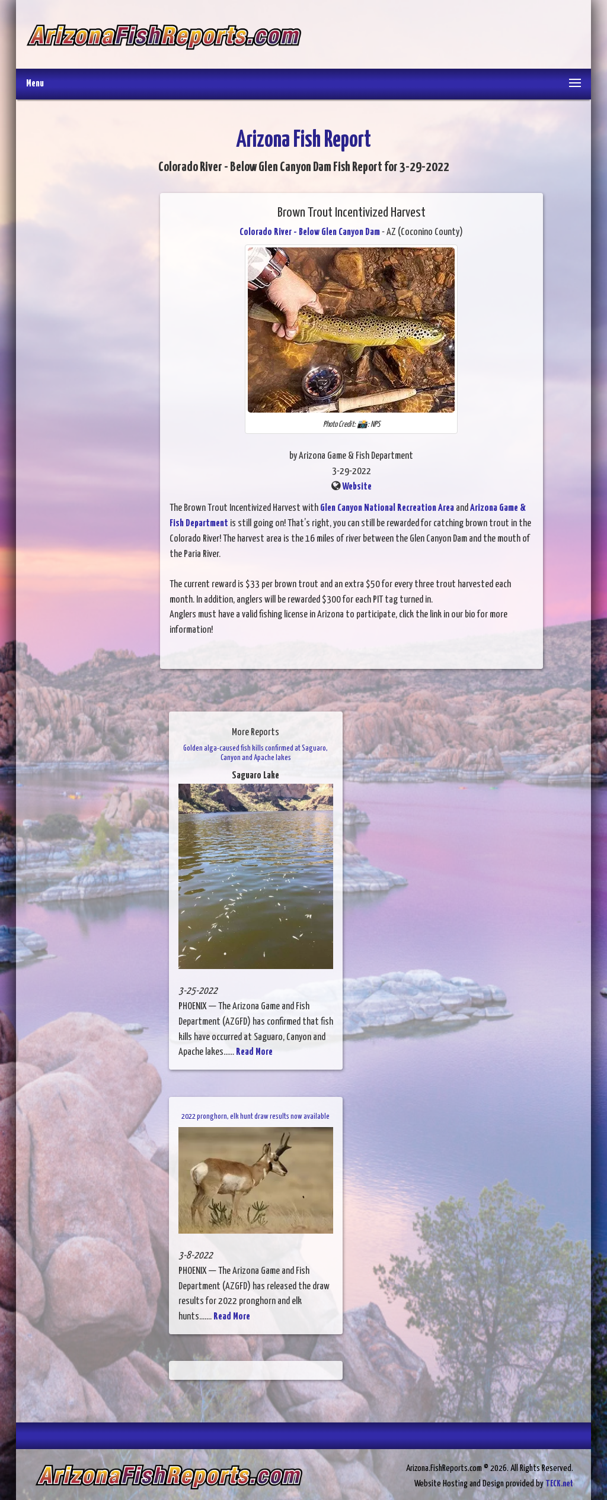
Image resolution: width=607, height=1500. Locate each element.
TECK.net (559, 1483)
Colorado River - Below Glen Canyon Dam (309, 232)
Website (357, 487)
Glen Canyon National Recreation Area (387, 508)
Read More (254, 1052)
